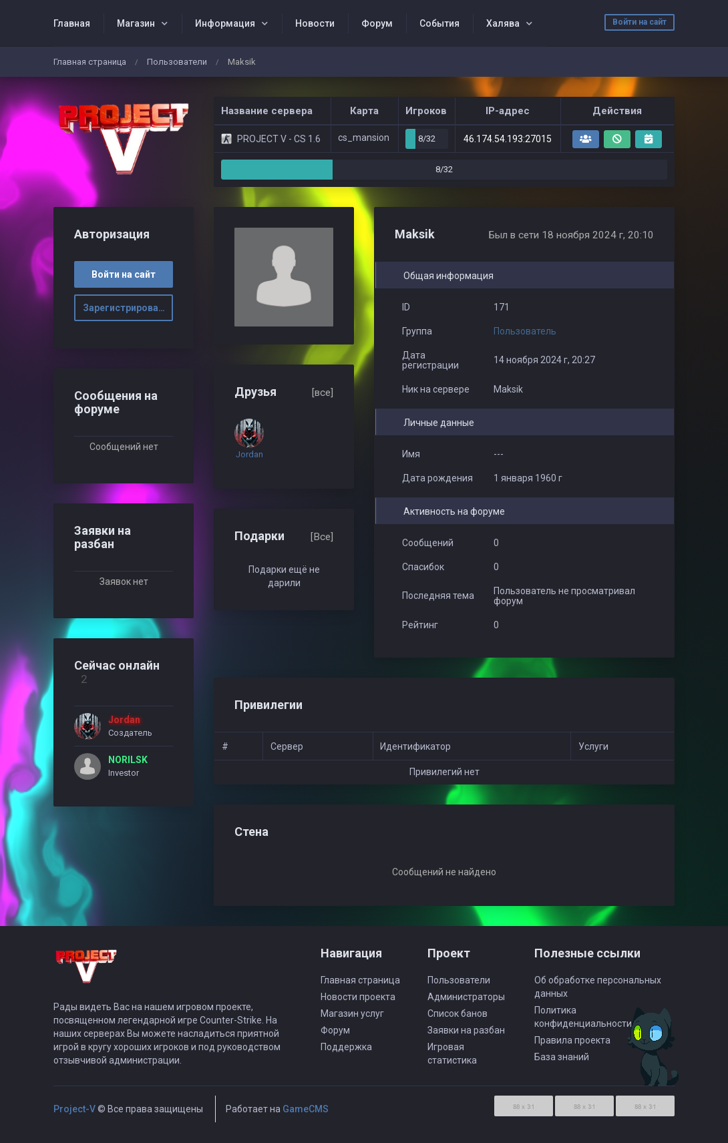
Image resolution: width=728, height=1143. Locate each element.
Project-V (74, 1109)
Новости (315, 23)
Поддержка (346, 1047)
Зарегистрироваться (128, 307)
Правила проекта (572, 1040)
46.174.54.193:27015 (508, 139)
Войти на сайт (639, 22)
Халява (503, 23)
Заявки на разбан (466, 1030)
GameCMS (306, 1109)
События (439, 23)
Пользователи (177, 62)
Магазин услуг (352, 1013)
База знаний (561, 1057)
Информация (225, 23)
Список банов (457, 1013)
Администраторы (466, 996)
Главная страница (89, 62)
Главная (71, 23)
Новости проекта (358, 996)
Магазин (136, 23)
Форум (377, 23)
